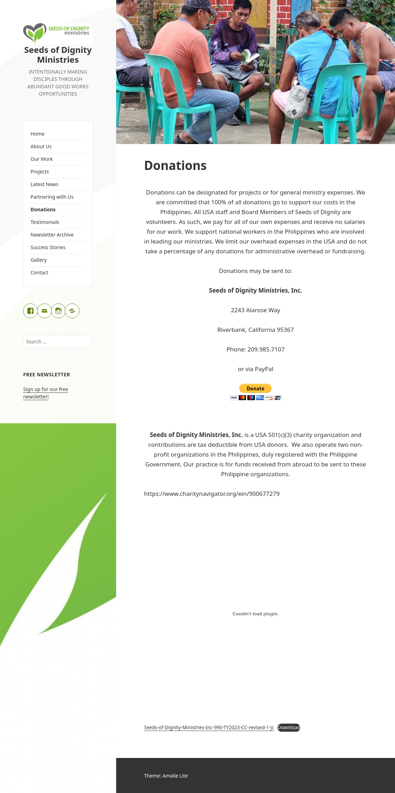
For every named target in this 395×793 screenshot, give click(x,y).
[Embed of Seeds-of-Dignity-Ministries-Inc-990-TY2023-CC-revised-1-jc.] (255, 613)
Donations (43, 209)
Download (288, 727)
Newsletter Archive (51, 234)
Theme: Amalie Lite (166, 775)
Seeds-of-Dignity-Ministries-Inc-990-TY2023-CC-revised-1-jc (209, 727)
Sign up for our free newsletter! (45, 393)
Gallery (38, 260)
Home (37, 133)
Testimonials (44, 222)
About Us (40, 146)
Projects (39, 171)
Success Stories (47, 247)
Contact (39, 272)
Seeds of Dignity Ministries (58, 54)
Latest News (44, 184)
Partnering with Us (51, 196)
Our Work (41, 159)
